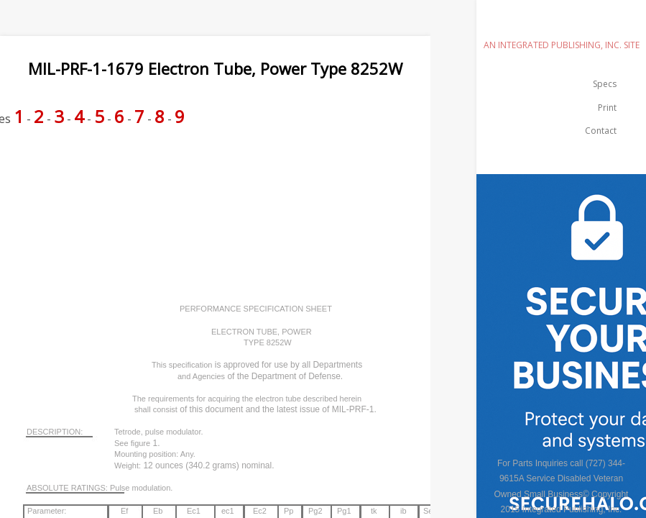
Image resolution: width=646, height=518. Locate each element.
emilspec (561, 25)
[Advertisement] (261, 174)
